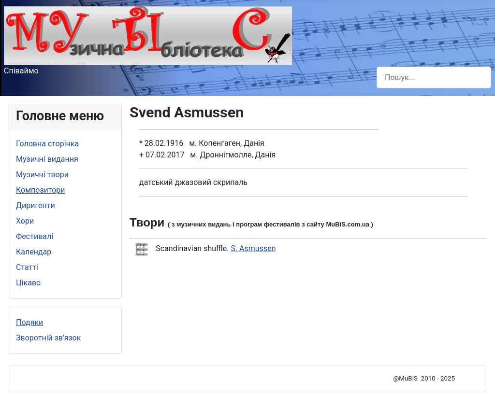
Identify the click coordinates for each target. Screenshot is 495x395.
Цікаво (28, 282)
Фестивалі (34, 236)
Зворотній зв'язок (48, 337)
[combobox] (434, 77)
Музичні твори (42, 174)
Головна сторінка (47, 143)
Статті (27, 267)
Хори (25, 221)
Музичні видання (47, 159)
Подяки (29, 322)
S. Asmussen (253, 248)
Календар (33, 251)
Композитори (40, 190)
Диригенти (35, 205)
